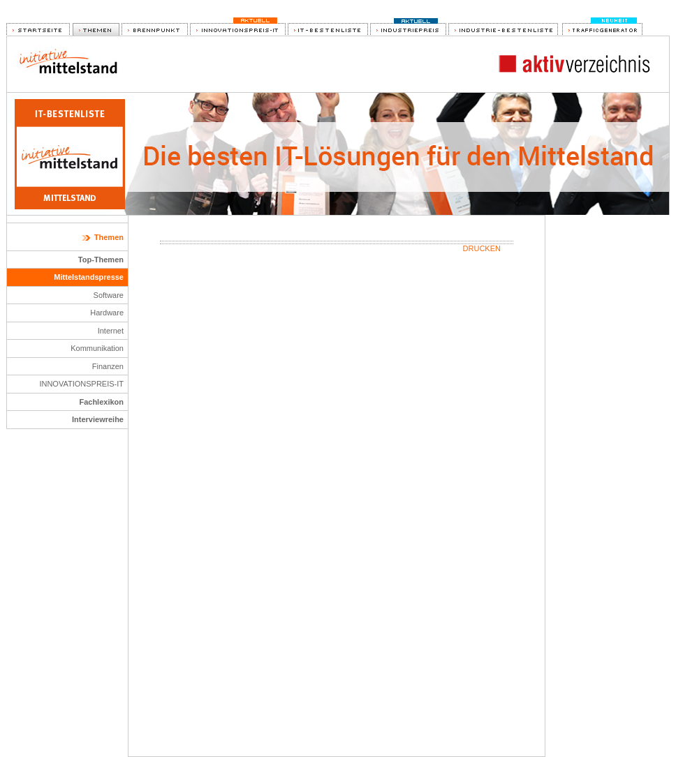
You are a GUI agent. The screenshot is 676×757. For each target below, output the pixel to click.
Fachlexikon (101, 402)
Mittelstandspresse (89, 277)
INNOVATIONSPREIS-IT (81, 384)
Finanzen (108, 366)
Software (109, 295)
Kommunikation (97, 348)
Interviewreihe (98, 419)
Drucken (482, 248)
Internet (111, 331)
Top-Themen (101, 259)
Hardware (107, 312)
